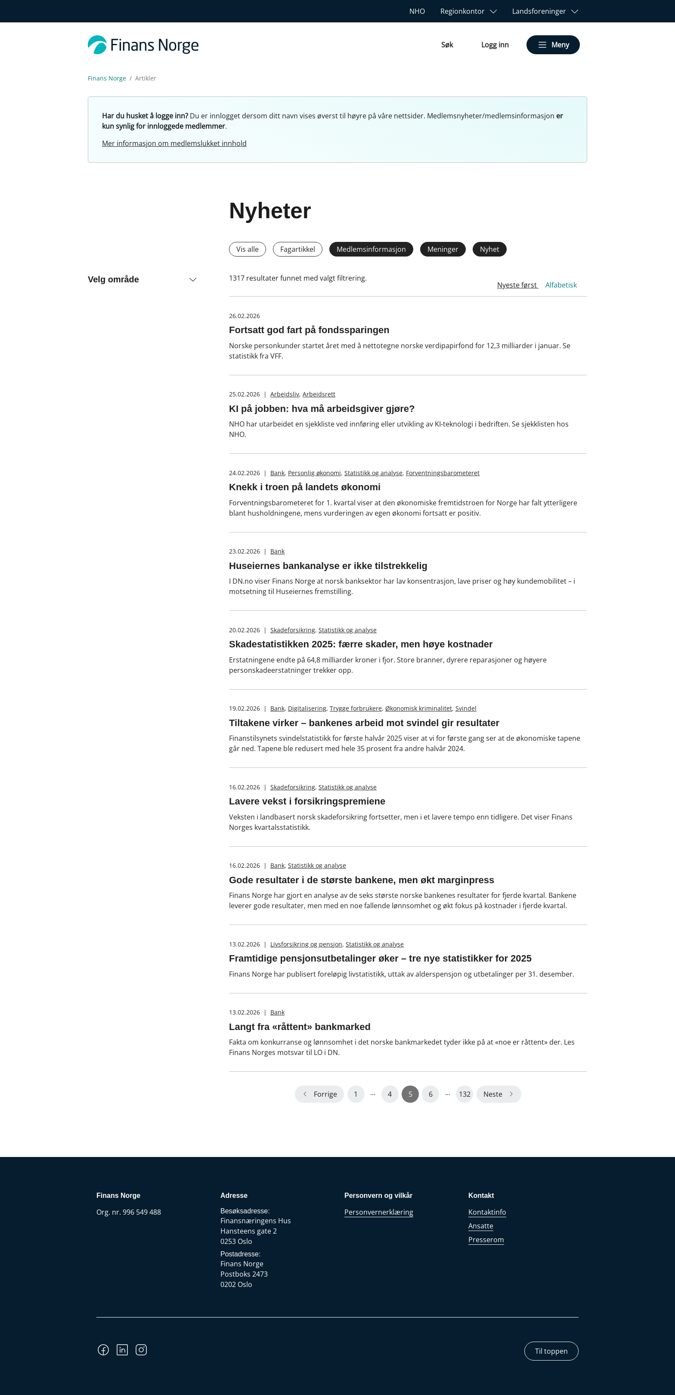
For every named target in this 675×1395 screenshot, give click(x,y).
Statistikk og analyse (373, 473)
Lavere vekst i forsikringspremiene (307, 801)
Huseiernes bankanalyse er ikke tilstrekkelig (328, 565)
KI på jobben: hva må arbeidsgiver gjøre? (322, 408)
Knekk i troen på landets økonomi (305, 487)
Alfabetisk (561, 285)
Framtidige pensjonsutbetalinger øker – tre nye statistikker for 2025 (380, 958)
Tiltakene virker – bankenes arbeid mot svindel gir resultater (364, 723)
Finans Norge (107, 78)
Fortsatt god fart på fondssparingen (309, 330)
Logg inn (495, 44)
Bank (277, 473)
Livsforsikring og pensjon (306, 944)
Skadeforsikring (292, 630)
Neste (492, 1094)
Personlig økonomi (314, 473)
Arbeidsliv (284, 394)
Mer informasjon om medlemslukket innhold (174, 143)
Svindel (466, 708)
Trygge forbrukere (356, 708)
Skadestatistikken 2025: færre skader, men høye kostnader (361, 644)
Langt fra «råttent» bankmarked (300, 1026)
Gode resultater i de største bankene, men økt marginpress (361, 880)
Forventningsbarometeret (443, 473)
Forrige (325, 1094)
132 (465, 1094)
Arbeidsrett (319, 394)
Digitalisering (307, 708)
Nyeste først (518, 285)
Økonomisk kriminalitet (418, 708)
